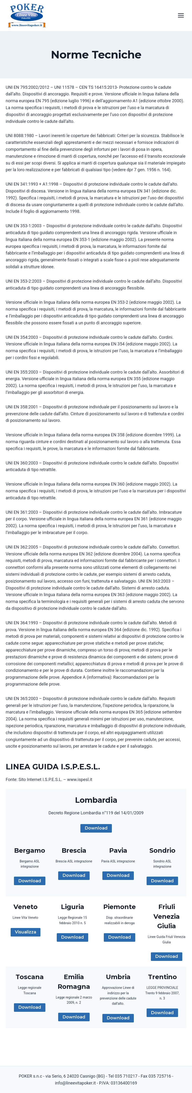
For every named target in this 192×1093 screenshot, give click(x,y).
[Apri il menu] (180, 15)
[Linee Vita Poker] (27, 16)
